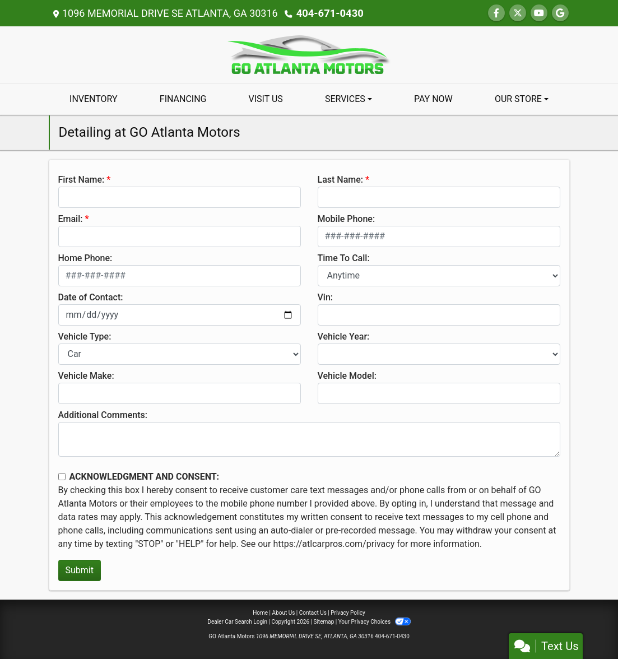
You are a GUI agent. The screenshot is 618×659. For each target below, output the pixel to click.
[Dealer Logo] (309, 54)
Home (260, 613)
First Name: (81, 179)
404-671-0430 (329, 13)
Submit (80, 570)
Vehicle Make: (86, 375)
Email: (70, 219)
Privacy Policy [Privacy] (348, 613)
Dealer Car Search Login (237, 622)
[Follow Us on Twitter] (517, 13)
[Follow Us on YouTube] (539, 13)
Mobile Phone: (346, 219)
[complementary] (584, 625)
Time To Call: (344, 258)
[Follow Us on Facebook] (496, 13)
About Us (283, 613)
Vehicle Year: (344, 336)
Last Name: (341, 179)
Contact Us (313, 613)
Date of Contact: (90, 297)
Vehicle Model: (347, 375)
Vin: (325, 297)
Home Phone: (85, 258)
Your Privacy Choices (374, 622)
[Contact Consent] (62, 476)
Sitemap (323, 622)
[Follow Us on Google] (560, 13)
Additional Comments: (102, 415)
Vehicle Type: (84, 336)
